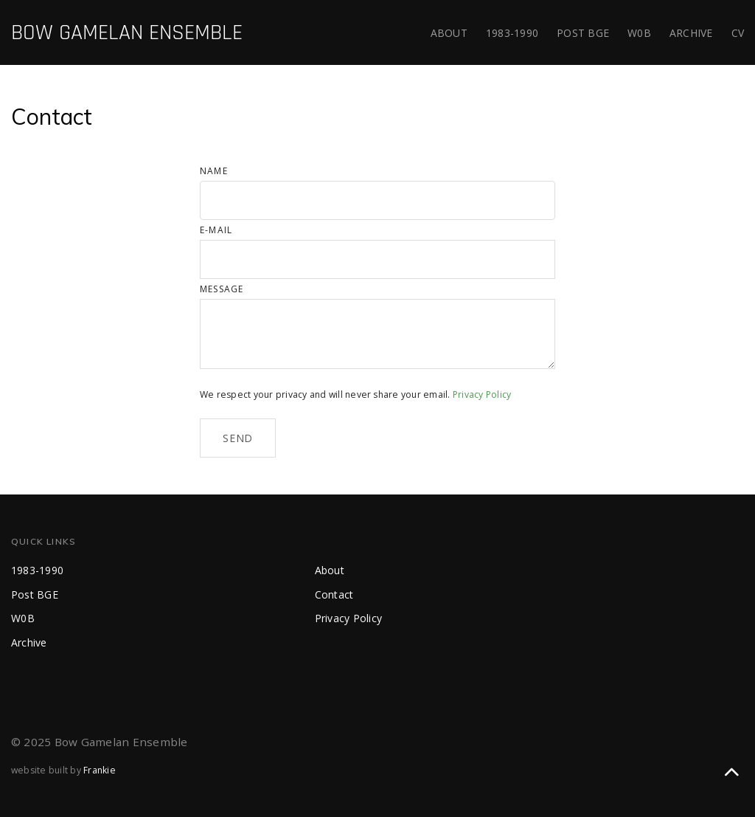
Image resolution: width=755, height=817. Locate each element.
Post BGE (583, 33)
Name (214, 171)
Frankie (99, 770)
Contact (334, 594)
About (449, 33)
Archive (691, 33)
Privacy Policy (482, 394)
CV (738, 33)
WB (639, 33)
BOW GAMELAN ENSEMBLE (127, 32)
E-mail (216, 230)
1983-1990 (512, 33)
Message (221, 289)
